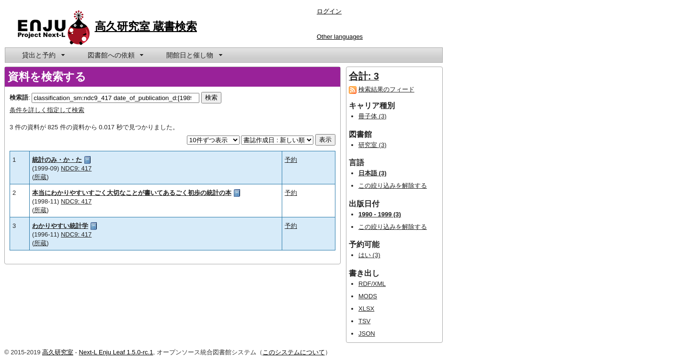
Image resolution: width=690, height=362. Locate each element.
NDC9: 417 (76, 168)
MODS (367, 296)
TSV (364, 321)
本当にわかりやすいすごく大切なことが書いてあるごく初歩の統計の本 (131, 192)
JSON (366, 333)
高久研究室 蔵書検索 (146, 26)
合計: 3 (364, 76)
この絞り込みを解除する (392, 185)
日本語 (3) (372, 173)
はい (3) (369, 255)
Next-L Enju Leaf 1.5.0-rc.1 (116, 352)
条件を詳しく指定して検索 (47, 109)
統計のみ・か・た (57, 159)
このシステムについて (294, 352)
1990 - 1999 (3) (379, 214)
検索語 (19, 97)
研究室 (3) (372, 144)
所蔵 (40, 177)
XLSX (366, 308)
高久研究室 (57, 352)
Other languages (340, 36)
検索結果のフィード (386, 89)
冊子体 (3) (372, 116)
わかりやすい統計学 (60, 225)
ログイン (329, 11)
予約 (291, 159)
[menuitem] (42, 55)
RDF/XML (372, 283)
